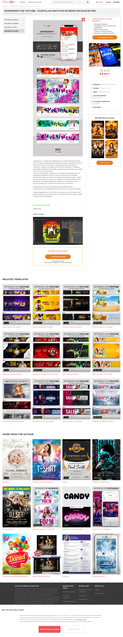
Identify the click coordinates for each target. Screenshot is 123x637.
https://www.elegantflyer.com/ (64, 615)
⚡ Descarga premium (58, 257)
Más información (96, 98)
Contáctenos (82, 595)
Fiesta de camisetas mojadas (42, 482)
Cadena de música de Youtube (13, 421)
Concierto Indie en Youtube (71, 327)
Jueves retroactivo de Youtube (43, 421)
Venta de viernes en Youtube (72, 421)
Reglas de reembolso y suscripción (85, 591)
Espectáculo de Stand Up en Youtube (45, 374)
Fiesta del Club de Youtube (12, 374)
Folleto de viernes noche (100, 482)
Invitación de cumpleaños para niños (15, 576)
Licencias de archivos (69, 592)
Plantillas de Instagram (11, 23)
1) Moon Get (37, 209)
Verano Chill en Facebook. (41, 576)
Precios (97, 589)
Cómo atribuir (95, 103)
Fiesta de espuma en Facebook (43, 529)
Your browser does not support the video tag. (104, 55)
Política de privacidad (69, 601)
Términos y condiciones (66, 596)
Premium (100, 2)
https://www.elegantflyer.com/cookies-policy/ (31, 621)
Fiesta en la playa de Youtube (102, 327)
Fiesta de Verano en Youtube (102, 374)
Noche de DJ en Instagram (101, 529)
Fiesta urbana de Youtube (11, 327)
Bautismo (6, 482)
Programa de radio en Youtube (102, 421)
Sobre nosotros (83, 599)
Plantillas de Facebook (11, 20)
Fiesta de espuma (98, 576)
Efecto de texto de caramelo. (72, 529)
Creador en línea (99, 593)
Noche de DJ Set (8, 529)
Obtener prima (105, 163)
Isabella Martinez (104, 92)
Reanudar (65, 576)
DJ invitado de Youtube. (70, 374)
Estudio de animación (35, 2)
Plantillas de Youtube (108, 84)
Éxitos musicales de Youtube (42, 327)
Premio (64, 482)
